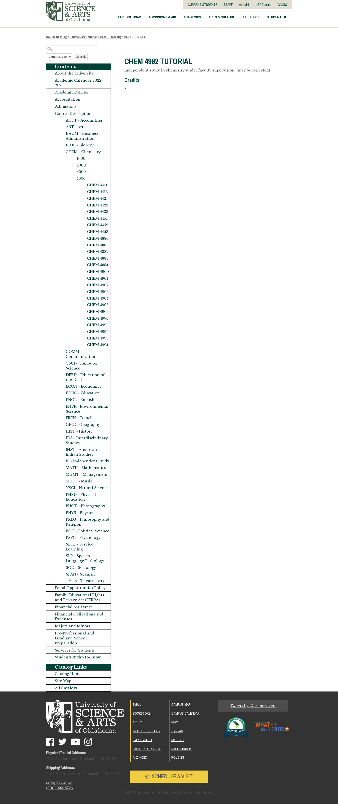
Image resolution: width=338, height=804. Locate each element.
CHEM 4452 (97, 225)
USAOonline (263, 4)
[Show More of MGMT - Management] (61, 474)
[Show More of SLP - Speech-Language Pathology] (61, 556)
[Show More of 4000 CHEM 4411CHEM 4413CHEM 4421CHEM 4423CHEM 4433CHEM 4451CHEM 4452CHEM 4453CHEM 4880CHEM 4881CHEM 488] (72, 178)
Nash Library (181, 748)
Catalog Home (68, 674)
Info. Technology (146, 731)
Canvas (177, 731)
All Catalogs (66, 688)
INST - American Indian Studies (81, 452)
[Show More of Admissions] (50, 106)
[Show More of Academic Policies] (50, 92)
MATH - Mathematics (86, 468)
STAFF (228, 4)
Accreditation (67, 99)
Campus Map (181, 704)
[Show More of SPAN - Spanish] (61, 574)
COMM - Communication (81, 354)
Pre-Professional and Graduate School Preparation (74, 638)
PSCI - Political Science (87, 531)
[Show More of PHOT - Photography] (61, 506)
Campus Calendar (185, 713)
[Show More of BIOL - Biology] (61, 145)
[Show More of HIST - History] (61, 431)
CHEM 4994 (97, 345)
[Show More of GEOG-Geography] (61, 424)
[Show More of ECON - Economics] (61, 386)
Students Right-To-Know (78, 657)
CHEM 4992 (97, 332)
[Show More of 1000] (72, 158)
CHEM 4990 (98, 318)
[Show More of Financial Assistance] (50, 607)
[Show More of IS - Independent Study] (61, 461)
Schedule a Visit (169, 776)
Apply (137, 722)
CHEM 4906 (98, 311)
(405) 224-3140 (59, 783)
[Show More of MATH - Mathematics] (61, 468)
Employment (142, 739)
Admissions (66, 106)
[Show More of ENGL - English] (61, 399)
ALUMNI (244, 4)
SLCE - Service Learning (79, 546)
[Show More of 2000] (72, 165)
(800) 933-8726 (59, 788)
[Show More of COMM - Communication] (61, 351)
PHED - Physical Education (81, 497)
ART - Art (74, 127)
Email (137, 704)
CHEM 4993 (97, 338)
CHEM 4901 (97, 278)
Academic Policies (72, 92)
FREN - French (79, 418)
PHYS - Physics (80, 513)
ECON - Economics (83, 386)
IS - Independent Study (87, 461)
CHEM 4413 (97, 192)
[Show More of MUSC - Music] (61, 481)
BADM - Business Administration (82, 136)
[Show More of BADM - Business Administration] (61, 133)
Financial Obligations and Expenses (79, 616)
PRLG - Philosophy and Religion (87, 521)
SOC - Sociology (81, 567)
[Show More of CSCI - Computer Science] (61, 363)
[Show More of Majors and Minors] (50, 626)
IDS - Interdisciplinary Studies (87, 440)
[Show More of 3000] (72, 171)
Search (81, 56)
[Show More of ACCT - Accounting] (61, 120)
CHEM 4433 (97, 211)
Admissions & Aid (162, 17)
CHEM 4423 (97, 205)
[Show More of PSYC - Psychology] (61, 537)
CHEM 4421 (97, 198)
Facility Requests (147, 748)
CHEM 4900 (98, 272)
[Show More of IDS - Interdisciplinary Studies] (61, 438)
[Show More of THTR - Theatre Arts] (61, 580)
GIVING (282, 4)
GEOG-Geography (83, 424)
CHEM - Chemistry (109, 37)
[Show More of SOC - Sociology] (61, 567)
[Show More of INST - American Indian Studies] (61, 449)
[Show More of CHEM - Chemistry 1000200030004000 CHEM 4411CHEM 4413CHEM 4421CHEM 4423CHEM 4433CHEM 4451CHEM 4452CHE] (61, 152)
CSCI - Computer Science (82, 365)
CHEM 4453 (97, 232)
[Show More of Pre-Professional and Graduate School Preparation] (50, 633)
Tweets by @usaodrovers (253, 706)
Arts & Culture (222, 17)
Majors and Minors (72, 626)
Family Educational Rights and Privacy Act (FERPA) (79, 597)
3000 (81, 172)
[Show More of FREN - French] (61, 418)
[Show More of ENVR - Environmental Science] (61, 406)
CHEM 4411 (97, 185)
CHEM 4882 (97, 251)
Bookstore (141, 713)
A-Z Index (140, 757)
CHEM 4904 (97, 298)
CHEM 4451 (97, 218)
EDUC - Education (83, 393)
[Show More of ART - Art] (61, 127)
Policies (177, 757)
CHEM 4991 (97, 325)
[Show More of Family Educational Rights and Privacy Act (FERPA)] (50, 595)
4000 (126, 37)
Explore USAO (129, 17)
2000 (81, 165)
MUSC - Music (79, 481)
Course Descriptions (82, 37)
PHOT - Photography (85, 506)
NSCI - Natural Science (87, 488)
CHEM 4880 (98, 238)
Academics (192, 17)
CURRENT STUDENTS (203, 4)
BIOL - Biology (80, 145)
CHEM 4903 (98, 292)
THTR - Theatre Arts (85, 581)
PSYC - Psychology (83, 537)
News (175, 722)
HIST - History (79, 431)
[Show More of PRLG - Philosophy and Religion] (61, 519)
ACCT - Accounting (84, 120)
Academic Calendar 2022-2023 (79, 82)
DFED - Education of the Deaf (85, 377)
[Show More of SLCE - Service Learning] (61, 544)
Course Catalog (56, 37)
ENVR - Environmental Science (87, 409)
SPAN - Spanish (80, 574)
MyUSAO (177, 739)
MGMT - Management (87, 474)
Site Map (63, 681)
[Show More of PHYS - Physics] (61, 512)
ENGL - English (80, 400)
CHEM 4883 (97, 258)
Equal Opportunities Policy (80, 588)
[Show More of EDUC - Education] (61, 393)
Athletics (251, 17)
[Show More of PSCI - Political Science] (61, 531)
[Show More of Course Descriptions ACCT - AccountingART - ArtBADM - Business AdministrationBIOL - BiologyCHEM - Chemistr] (50, 113)
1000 (81, 158)
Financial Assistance (74, 607)
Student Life (278, 17)
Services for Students (75, 650)
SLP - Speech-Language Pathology (85, 558)
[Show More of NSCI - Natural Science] (61, 488)
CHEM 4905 (98, 305)
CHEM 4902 (98, 285)
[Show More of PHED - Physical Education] (61, 494)
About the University (74, 73)
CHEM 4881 (97, 245)
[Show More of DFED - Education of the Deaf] (61, 375)
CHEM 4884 (97, 265)
